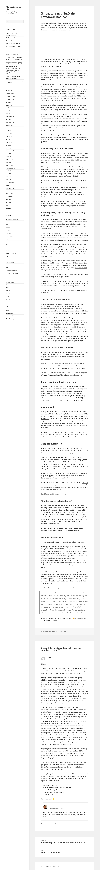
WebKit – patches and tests (13, 43)
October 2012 (9, 125)
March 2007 (9, 179)
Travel (7, 279)
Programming (10, 262)
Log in (7, 310)
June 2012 (8, 128)
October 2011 (9, 136)
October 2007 (9, 165)
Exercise (8, 233)
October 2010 (9, 142)
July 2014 (8, 119)
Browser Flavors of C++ (12, 41)
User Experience (10, 285)
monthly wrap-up (11, 253)
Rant (7, 265)
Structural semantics (11, 270)
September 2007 (10, 168)
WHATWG (61, 226)
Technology (9, 276)
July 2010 (8, 145)
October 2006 (9, 194)
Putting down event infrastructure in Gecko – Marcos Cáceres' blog (13, 68)
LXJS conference (50, 23)
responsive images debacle (60, 277)
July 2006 (8, 199)
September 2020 (10, 99)
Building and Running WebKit (14, 46)
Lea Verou (76, 485)
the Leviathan (62, 245)
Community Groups (80, 240)
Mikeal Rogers (61, 23)
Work (7, 296)
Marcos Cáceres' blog (13, 8)
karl (49, 658)
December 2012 (10, 122)
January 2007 (9, 185)
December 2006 (10, 188)
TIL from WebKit (10, 38)
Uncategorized (10, 282)
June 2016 (8, 111)
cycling (8, 228)
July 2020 (8, 102)
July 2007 (8, 171)
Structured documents (12, 273)
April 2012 (9, 131)
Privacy (8, 259)
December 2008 (10, 151)
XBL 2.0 (8, 299)
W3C (7, 288)
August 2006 (9, 196)
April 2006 (9, 208)
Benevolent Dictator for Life (77, 245)
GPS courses (9, 245)
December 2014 (10, 116)
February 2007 (10, 182)
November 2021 (10, 93)
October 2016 (9, 108)
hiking (7, 248)
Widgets (8, 293)
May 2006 (8, 205)
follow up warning (53, 588)
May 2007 (8, 176)
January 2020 (9, 105)
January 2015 (9, 114)
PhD (7, 256)
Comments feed (10, 316)
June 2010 (8, 148)
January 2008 (9, 159)
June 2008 (8, 154)
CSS (7, 225)
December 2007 (10, 162)
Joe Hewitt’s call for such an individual (73, 581)
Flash (7, 239)
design (8, 230)
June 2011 (8, 139)
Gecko (7, 242)
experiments (9, 236)
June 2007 (8, 174)
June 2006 (8, 202)
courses (68, 487)
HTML (7, 250)
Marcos (55, 631)
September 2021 (10, 96)
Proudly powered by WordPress (50, 866)
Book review (9, 222)
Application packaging (12, 219)
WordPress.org (10, 319)
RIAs (7, 268)
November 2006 (10, 191)
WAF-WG (8, 290)
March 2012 (9, 134)
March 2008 (9, 156)
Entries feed (9, 313)
